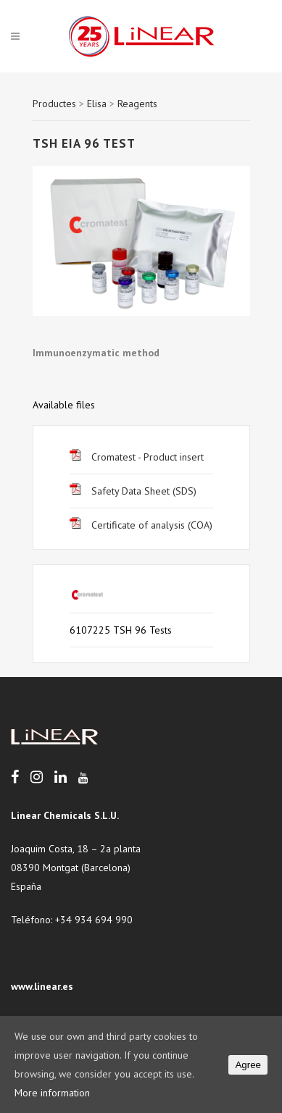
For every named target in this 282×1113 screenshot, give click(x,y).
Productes (54, 103)
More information (52, 1092)
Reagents (137, 103)
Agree (248, 1064)
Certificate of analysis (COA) (141, 525)
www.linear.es (42, 986)
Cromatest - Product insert (137, 456)
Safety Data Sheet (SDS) (133, 490)
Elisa (97, 103)
